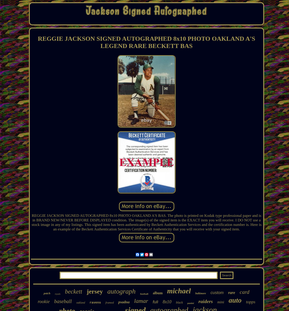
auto (235, 300)
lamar (141, 301)
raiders (205, 301)
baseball (63, 301)
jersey (95, 291)
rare (231, 292)
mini (220, 302)
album (158, 293)
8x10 (167, 301)
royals (58, 294)
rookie (44, 301)
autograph (121, 291)
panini (190, 303)
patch (47, 293)
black (179, 302)
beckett (73, 291)
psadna (124, 302)
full (155, 301)
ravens (95, 302)
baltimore (200, 293)
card (244, 292)
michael (179, 291)
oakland (80, 302)
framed (109, 302)
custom (217, 292)
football (144, 293)
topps (250, 301)
